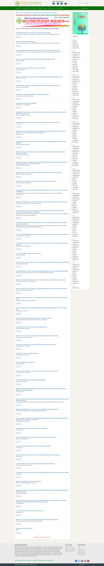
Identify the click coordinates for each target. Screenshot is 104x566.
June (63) (74, 133)
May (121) (74, 41)
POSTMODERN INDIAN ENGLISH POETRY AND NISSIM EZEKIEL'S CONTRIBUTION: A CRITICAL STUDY (38, 122)
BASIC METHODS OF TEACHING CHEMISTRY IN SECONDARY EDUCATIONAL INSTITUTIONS (36, 181)
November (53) (75, 148)
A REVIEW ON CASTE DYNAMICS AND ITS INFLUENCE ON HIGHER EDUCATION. (33, 446)
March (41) (74, 209)
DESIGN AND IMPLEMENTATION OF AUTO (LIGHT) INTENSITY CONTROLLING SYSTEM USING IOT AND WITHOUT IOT (41, 202)
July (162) (74, 61)
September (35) (76, 198)
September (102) (76, 81)
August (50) (75, 130)
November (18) (75, 242)
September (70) (76, 128)
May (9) (74, 252)
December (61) (75, 146)
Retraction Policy (81, 552)
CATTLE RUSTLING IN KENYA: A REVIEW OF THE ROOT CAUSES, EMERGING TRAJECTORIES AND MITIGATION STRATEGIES (42, 262)
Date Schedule (33, 8)
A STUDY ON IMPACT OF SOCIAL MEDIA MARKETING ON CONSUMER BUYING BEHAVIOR (35, 463)
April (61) (74, 113)
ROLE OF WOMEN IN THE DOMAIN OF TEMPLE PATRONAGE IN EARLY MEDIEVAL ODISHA (35, 59)
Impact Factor (81, 549)
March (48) (74, 185)
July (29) (74, 202)
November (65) (75, 101)
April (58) (74, 184)
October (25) (75, 197)
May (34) (74, 205)
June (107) (74, 157)
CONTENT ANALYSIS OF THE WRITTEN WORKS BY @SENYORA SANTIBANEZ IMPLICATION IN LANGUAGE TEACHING (41, 288)
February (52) (75, 116)
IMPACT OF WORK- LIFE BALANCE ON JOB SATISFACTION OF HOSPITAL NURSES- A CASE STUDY (37, 371)
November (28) (75, 219)
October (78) (75, 103)
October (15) (75, 267)
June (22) (74, 204)
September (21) (76, 222)
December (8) (75, 240)
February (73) (75, 93)
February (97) (75, 69)
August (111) (75, 82)
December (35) (75, 217)
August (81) (75, 106)
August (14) (75, 247)
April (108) (74, 89)
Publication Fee (60, 8)
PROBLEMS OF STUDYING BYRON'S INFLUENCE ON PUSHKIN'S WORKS (31, 327)
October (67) (75, 126)
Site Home (18, 8)
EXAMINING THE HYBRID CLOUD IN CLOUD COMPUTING (28, 481)
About (45, 8)
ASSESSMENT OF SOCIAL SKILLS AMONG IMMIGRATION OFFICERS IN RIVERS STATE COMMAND (37, 519)
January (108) (75, 47)
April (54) (74, 136)
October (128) (75, 55)
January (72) (75, 165)
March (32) (74, 279)
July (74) (74, 108)
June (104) (74, 86)
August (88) (75, 153)
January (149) (75, 71)
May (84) (74, 111)
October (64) (75, 150)
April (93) (74, 160)
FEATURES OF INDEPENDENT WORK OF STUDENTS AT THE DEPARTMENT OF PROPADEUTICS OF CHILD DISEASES (40, 280)
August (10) (75, 224)
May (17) (74, 276)
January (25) (75, 212)
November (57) (75, 124)
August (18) (75, 271)
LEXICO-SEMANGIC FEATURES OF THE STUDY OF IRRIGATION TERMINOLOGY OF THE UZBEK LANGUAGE (39, 172)
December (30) (75, 193)
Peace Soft (87, 564)
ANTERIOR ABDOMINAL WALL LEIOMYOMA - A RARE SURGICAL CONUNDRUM (33, 32)
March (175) (75, 44)
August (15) (75, 200)
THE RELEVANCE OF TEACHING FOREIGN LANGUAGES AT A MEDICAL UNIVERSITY (34, 318)
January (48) (75, 118)
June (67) (74, 109)
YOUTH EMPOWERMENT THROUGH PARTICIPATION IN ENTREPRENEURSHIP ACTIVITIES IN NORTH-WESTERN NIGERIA (42, 271)
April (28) (74, 254)
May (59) (74, 135)
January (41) (75, 189)
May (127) (74, 158)
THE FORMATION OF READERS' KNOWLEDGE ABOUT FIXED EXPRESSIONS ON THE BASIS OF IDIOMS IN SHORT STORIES (42, 472)
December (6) (75, 287)
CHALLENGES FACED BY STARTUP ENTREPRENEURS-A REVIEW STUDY (31, 380)
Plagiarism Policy (82, 551)
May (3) (74, 229)
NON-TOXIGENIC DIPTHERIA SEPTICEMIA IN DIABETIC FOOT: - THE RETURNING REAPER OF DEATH (37, 50)
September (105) (76, 57)
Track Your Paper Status (70, 549)
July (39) (74, 225)
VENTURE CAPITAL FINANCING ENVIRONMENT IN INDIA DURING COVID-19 (32, 94)
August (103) (75, 177)
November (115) (76, 77)
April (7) (74, 231)
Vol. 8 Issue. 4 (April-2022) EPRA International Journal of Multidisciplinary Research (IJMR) (38, 12)
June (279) (74, 62)
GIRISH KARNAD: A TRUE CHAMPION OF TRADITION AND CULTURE (31, 68)
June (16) (74, 274)
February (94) (75, 46)
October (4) (75, 244)
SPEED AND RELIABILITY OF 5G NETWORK (25, 362)
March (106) (75, 91)
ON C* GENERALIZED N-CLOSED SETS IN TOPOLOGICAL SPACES (30, 510)
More (36, 556)
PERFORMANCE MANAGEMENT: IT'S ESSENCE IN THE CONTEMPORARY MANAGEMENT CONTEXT (37, 409)
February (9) (75, 234)
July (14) (74, 249)
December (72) (75, 99)
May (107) (74, 182)
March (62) (74, 138)
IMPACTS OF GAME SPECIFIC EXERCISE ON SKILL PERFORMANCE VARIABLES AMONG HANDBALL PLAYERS (39, 77)
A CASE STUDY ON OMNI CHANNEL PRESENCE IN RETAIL (28, 253)
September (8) (75, 246)
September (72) (76, 104)
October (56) (75, 79)
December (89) (75, 76)
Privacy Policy (34, 560)
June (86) (74, 180)
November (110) (76, 54)
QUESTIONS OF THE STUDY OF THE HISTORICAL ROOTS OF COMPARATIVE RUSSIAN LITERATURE (37, 335)
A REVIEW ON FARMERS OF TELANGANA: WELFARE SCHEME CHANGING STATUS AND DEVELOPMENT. (38, 455)
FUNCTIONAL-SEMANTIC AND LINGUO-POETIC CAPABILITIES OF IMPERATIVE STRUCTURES (36, 437)
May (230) (74, 64)
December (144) (76, 52)
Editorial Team (51, 8)
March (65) (74, 115)
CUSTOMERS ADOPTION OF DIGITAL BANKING (26, 103)
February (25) (75, 211)
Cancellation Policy (42, 560)
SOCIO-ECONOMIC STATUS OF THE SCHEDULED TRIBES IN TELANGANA (31, 428)
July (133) (74, 155)
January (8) (74, 283)
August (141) (75, 59)
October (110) (75, 173)
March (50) (74, 162)
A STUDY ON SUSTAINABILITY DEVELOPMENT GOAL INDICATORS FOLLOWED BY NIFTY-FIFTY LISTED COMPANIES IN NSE (42, 234)
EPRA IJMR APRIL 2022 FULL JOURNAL (24, 528)
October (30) (75, 220)
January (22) (75, 259)
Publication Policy (82, 554)
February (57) (75, 140)
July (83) (74, 84)
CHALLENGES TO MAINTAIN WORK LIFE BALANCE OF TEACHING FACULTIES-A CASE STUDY (36, 344)
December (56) (75, 123)
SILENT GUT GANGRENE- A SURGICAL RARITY (26, 41)
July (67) (74, 131)
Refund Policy (27, 560)
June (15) (74, 227)
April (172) (74, 42)
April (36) (74, 207)
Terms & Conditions (19, 560)
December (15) (75, 264)
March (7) (74, 232)
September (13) (76, 269)
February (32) (75, 281)
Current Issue (25, 8)
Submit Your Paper (82, 3)
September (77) (76, 151)
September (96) (76, 175)
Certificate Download (70, 551)
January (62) (75, 142)
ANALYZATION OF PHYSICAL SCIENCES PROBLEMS (27, 353)
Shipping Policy (50, 560)
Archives (40, 8)
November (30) (75, 195)
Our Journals (84, 8)
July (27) (74, 273)
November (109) (76, 171)
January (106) (75, 95)
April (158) (74, 66)
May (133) (74, 88)
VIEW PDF (18, 37)
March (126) (75, 68)
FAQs (79, 547)
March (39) (74, 256)
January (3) (74, 236)
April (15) (74, 278)
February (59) (75, 187)
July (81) (74, 178)
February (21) (75, 258)
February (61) (75, 163)
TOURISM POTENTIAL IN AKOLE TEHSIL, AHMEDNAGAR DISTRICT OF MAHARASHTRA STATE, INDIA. (38, 85)
